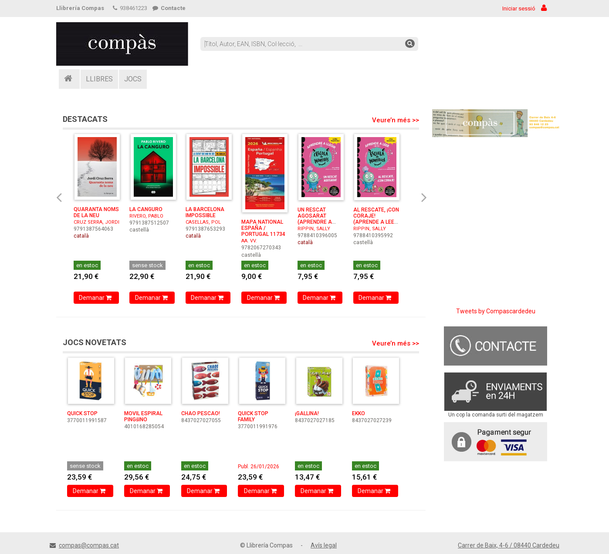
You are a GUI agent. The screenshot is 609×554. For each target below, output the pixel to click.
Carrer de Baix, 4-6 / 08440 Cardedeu (508, 545)
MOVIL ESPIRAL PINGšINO (143, 416)
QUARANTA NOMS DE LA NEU (96, 212)
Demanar (96, 297)
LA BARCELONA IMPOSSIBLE (205, 212)
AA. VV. (249, 241)
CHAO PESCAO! (200, 413)
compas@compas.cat (89, 545)
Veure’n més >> (395, 120)
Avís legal (324, 545)
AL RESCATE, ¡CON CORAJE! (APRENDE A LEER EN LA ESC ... (376, 219)
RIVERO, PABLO (146, 216)
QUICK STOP (82, 413)
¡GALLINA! (307, 413)
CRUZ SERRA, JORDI (96, 222)
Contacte (169, 8)
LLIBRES (99, 79)
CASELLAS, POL (203, 222)
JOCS (133, 79)
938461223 (130, 8)
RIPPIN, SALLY (314, 229)
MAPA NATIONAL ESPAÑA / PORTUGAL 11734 (263, 228)
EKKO (358, 413)
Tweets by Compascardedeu (495, 311)
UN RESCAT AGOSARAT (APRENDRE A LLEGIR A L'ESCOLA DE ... (316, 222)
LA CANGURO (145, 209)
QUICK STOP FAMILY (253, 416)
